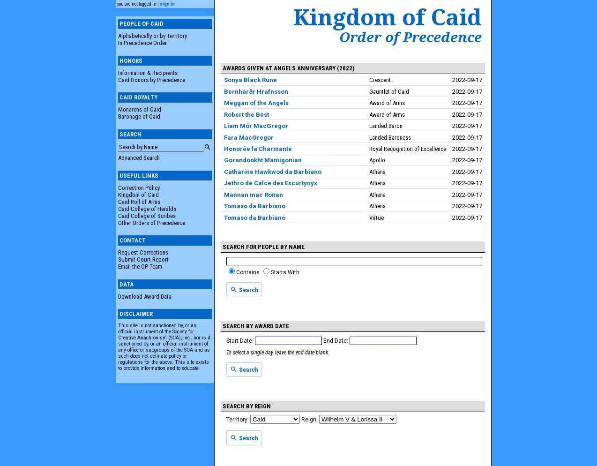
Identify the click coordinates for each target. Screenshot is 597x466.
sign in (167, 4)
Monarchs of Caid (139, 109)
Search (244, 289)
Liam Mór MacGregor (256, 125)
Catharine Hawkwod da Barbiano (272, 171)
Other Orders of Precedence (151, 222)
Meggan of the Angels (256, 102)
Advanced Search (139, 157)
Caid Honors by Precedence (151, 79)
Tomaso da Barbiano (254, 206)
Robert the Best (246, 114)
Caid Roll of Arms (139, 201)
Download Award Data (145, 296)
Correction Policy (139, 187)
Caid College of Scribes (147, 215)
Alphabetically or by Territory (152, 35)
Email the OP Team (140, 266)
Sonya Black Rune (250, 79)
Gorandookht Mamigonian (263, 160)
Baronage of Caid (139, 116)
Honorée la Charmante (258, 148)
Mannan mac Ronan (253, 194)
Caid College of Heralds (147, 208)
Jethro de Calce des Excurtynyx (270, 183)
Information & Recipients (148, 72)
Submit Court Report (143, 259)
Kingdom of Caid (138, 194)
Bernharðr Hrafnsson (256, 91)
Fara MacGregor (249, 137)
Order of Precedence (410, 37)
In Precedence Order (142, 42)
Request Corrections (143, 252)
